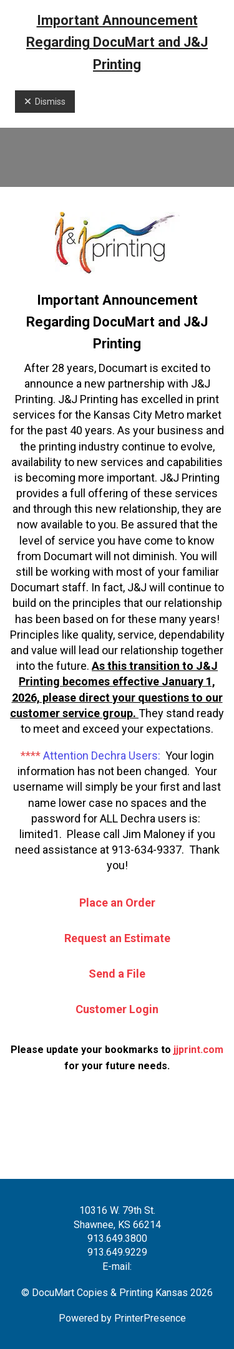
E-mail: (117, 1266)
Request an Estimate (117, 938)
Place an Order (117, 902)
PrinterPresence (150, 1318)
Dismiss (45, 102)
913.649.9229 (117, 1252)
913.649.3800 (117, 1238)
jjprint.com (198, 1050)
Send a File (117, 973)
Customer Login (117, 1009)
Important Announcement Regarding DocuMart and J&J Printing (117, 42)
